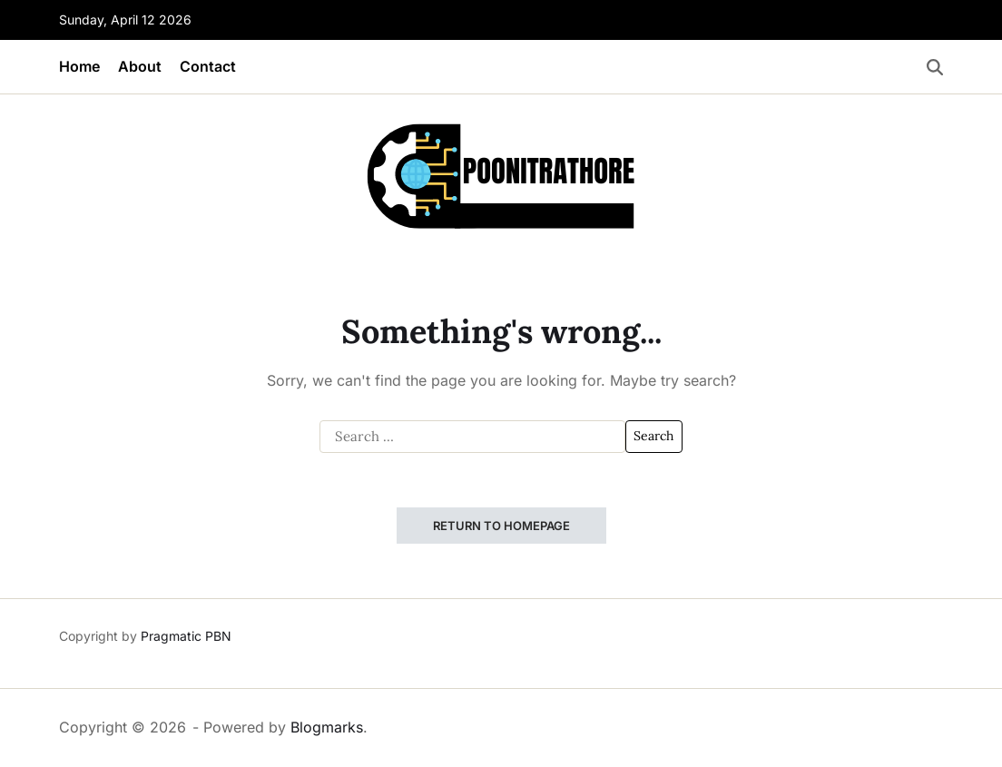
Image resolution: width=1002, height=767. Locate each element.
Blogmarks (326, 727)
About (140, 66)
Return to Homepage (501, 525)
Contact (208, 66)
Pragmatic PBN (186, 636)
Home (79, 66)
